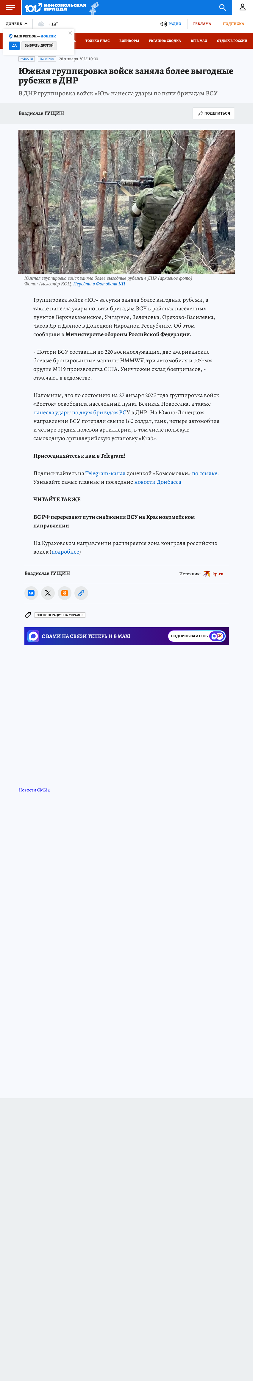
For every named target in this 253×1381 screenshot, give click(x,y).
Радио (174, 23)
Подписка (233, 23)
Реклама (202, 23)
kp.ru (218, 573)
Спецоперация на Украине (60, 615)
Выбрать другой (39, 46)
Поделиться (213, 113)
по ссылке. (205, 473)
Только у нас (97, 40)
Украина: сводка (165, 40)
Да (14, 46)
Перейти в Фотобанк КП (99, 283)
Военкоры (129, 40)
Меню (7, 7)
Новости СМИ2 (34, 790)
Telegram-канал (105, 473)
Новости (27, 58)
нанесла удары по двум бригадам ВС (80, 412)
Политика (47, 58)
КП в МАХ (199, 40)
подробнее (65, 552)
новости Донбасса (157, 482)
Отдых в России (232, 40)
